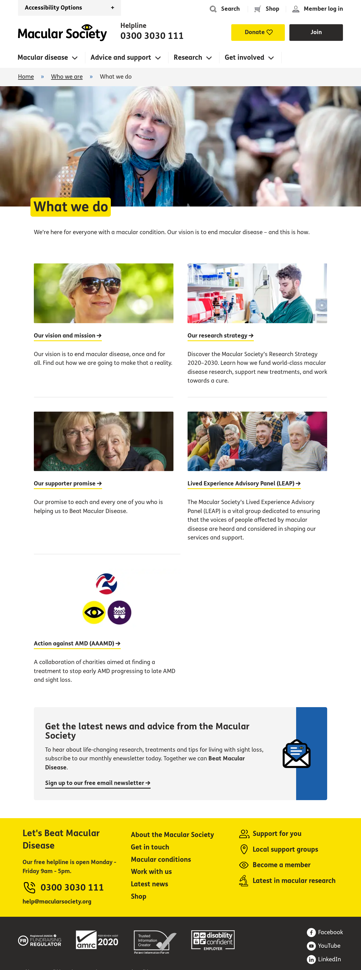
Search (230, 8)
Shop (272, 8)
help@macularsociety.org (57, 901)
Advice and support (121, 58)
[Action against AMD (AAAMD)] (107, 625)
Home (62, 32)
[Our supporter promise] (103, 475)
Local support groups (285, 849)
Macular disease (42, 58)
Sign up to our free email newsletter (98, 783)
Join (316, 32)
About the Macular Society (172, 835)
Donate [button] (255, 32)
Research (188, 58)
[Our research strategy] (257, 330)
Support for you (277, 834)
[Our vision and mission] (103, 330)
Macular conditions (161, 860)
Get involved (244, 58)
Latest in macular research (294, 881)
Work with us (151, 872)
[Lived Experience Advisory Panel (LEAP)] (257, 475)
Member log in (323, 8)
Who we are (67, 76)
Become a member (282, 865)
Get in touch (150, 847)
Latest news (149, 884)
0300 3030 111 (152, 36)
